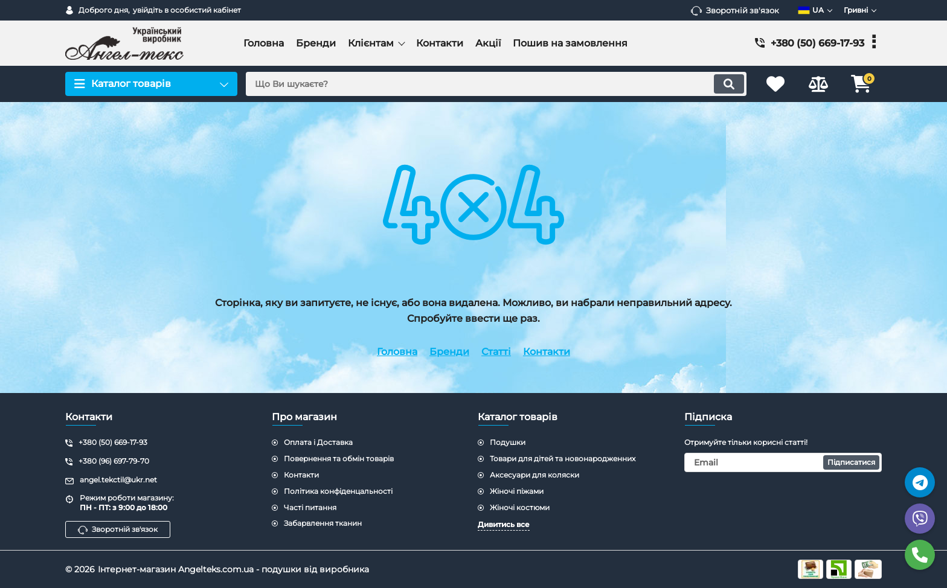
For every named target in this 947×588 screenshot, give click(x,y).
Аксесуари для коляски (534, 474)
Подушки (507, 442)
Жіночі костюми (520, 507)
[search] (496, 84)
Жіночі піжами (517, 491)
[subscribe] (783, 462)
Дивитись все (504, 524)
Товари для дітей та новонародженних (562, 458)
